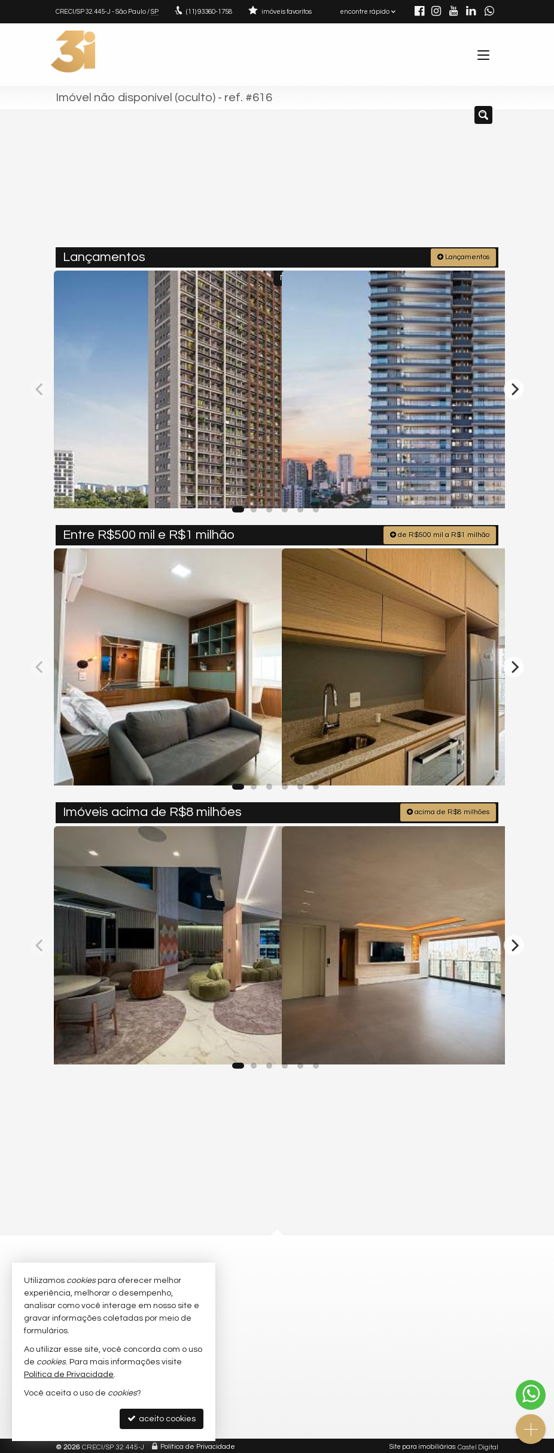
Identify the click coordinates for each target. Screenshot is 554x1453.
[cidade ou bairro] (383, 183)
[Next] (514, 387)
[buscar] (471, 183)
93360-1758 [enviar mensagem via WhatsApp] (209, 11)
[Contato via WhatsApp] (531, 1395)
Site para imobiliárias (422, 1443)
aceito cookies (161, 1418)
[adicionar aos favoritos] (259, 487)
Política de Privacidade (197, 1444)
